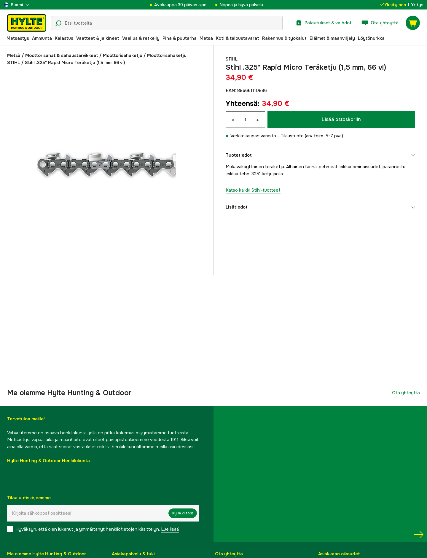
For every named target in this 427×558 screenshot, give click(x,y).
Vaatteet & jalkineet (97, 38)
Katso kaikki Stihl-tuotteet (253, 190)
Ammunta (42, 38)
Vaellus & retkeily (141, 38)
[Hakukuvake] (58, 23)
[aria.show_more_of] (16, 4)
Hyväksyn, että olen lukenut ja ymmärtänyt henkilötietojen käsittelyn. (97, 529)
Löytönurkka (371, 38)
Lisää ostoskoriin (341, 119)
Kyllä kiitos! (182, 513)
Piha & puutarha (179, 38)
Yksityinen (393, 4)
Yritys (417, 4)
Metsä (206, 38)
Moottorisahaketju (122, 55)
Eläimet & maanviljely (332, 38)
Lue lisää (170, 529)
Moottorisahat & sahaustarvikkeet (61, 55)
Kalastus (64, 38)
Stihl (232, 59)
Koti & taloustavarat (237, 38)
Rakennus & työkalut (284, 38)
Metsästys (18, 38)
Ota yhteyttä (406, 393)
